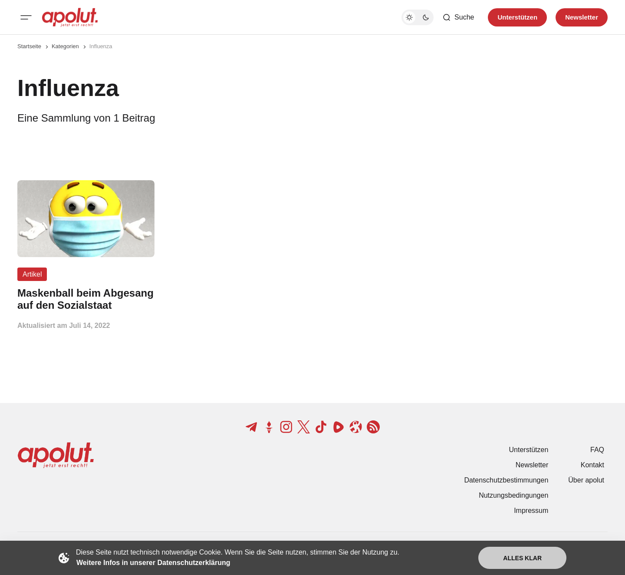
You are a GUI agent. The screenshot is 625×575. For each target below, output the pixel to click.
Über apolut (586, 480)
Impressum (531, 510)
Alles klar (522, 558)
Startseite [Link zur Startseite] (29, 46)
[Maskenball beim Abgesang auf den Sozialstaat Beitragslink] (86, 299)
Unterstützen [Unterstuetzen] (517, 17)
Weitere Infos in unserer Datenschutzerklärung (153, 562)
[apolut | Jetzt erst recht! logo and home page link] (70, 17)
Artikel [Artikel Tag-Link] (32, 274)
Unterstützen (529, 449)
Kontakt (592, 465)
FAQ (597, 449)
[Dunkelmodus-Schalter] (417, 17)
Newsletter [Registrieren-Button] (581, 17)
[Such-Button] (458, 17)
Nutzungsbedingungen (513, 495)
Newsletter (532, 465)
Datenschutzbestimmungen (506, 480)
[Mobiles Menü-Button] (26, 17)
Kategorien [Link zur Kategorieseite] (65, 46)
